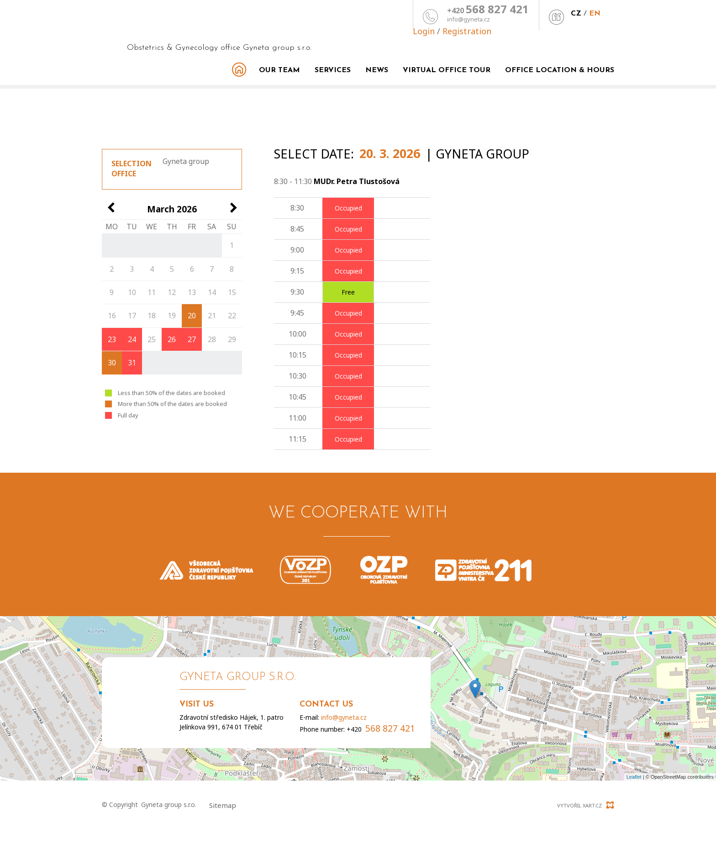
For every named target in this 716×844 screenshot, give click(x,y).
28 (212, 339)
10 (132, 292)
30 (112, 363)
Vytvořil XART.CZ (579, 805)
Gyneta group (186, 161)
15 (232, 292)
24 (132, 339)
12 (172, 292)
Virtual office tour (446, 70)
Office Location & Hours (559, 70)
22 (232, 316)
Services (333, 70)
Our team (279, 70)
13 (192, 292)
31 (132, 363)
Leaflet (634, 777)
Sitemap (222, 805)
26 (172, 339)
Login (547, 11)
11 (151, 292)
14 (212, 292)
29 (232, 339)
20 (192, 316)
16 (112, 316)
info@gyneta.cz (390, 19)
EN (516, 13)
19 (172, 316)
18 (151, 316)
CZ (497, 13)
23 (112, 339)
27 (192, 339)
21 (212, 316)
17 (132, 316)
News (376, 70)
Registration (589, 11)
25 (151, 339)
